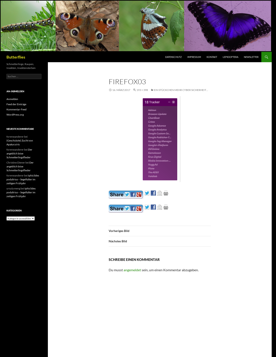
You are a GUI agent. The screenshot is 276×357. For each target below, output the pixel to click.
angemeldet (132, 270)
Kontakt (212, 57)
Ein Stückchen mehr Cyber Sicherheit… (181, 90)
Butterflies (15, 57)
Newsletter (251, 57)
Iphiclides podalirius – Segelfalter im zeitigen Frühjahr (22, 179)
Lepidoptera (230, 57)
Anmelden (12, 99)
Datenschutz (173, 57)
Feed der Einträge (16, 104)
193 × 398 (142, 90)
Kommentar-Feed (16, 109)
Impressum (194, 57)
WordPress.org (15, 114)
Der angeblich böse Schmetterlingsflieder (19, 153)
